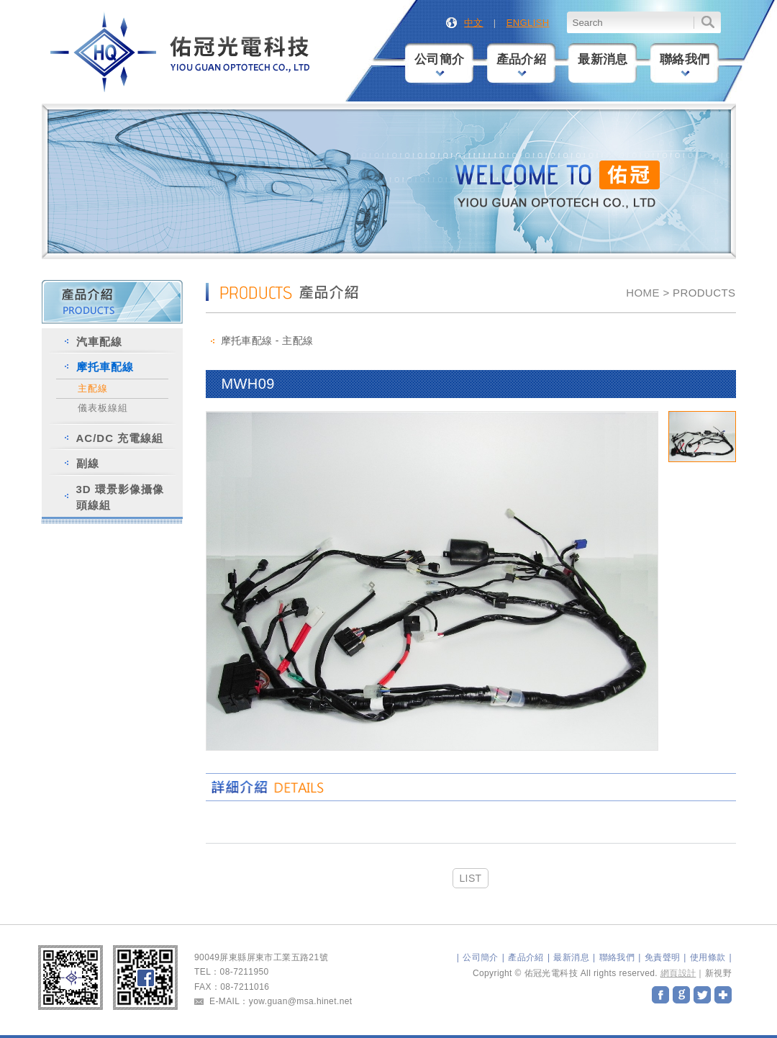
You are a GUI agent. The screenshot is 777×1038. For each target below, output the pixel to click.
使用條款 (708, 957)
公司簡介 (439, 64)
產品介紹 (521, 64)
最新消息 (603, 59)
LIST (470, 878)
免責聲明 (663, 957)
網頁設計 (678, 973)
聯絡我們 (685, 64)
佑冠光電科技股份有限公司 (181, 53)
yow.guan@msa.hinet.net (301, 1001)
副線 (87, 463)
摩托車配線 (105, 367)
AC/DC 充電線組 (120, 438)
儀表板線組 (103, 407)
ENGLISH (528, 22)
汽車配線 (99, 341)
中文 (473, 22)
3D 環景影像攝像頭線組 (120, 497)
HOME (643, 292)
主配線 (93, 388)
